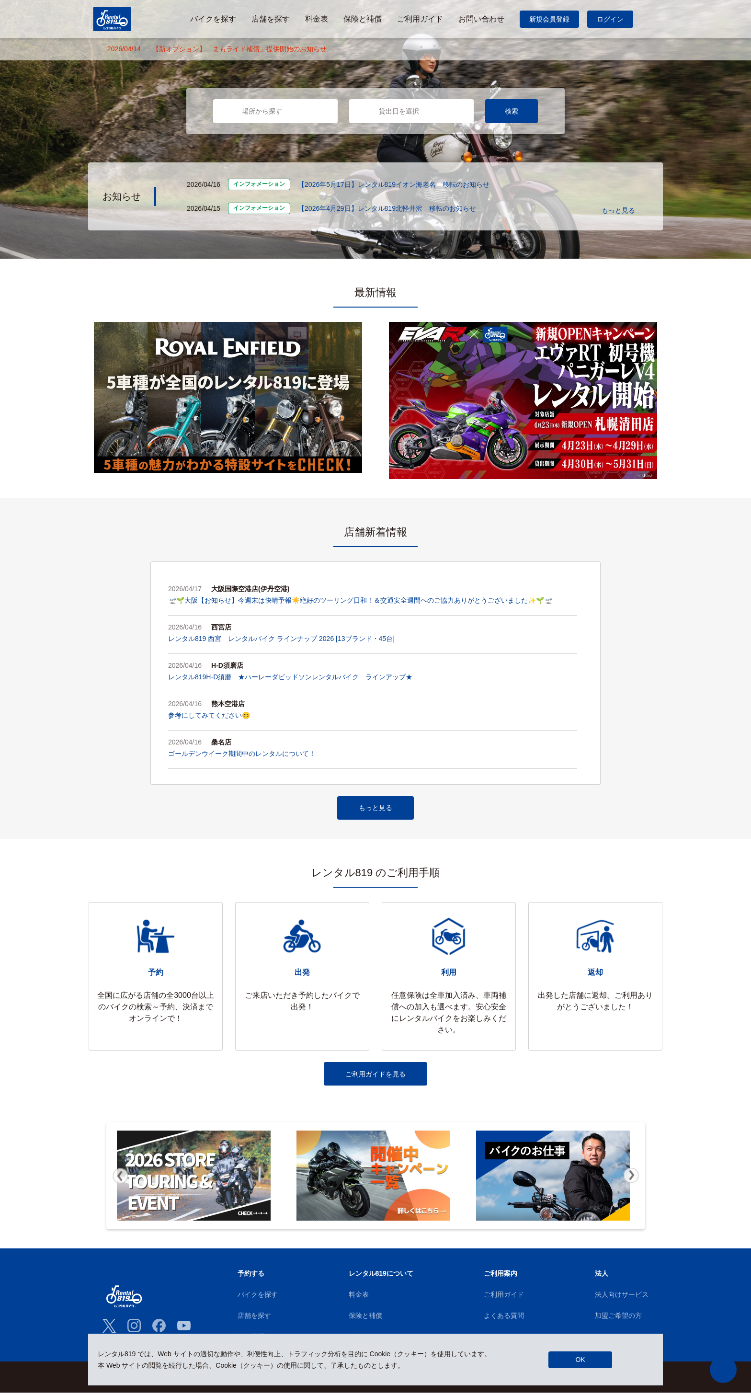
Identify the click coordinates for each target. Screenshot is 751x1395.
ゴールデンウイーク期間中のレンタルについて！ (242, 753)
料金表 (359, 1297)
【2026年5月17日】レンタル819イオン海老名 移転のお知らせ (393, 184)
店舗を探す (254, 1318)
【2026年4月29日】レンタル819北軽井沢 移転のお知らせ (387, 208)
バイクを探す (258, 1297)
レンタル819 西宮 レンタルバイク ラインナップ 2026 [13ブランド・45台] (281, 638)
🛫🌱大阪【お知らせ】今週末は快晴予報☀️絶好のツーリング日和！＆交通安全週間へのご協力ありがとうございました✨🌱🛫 (360, 600)
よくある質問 (504, 1318)
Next (631, 1178)
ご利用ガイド (504, 1297)
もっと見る (618, 210)
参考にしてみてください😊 (209, 715)
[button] (723, 1369)
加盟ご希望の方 (618, 1318)
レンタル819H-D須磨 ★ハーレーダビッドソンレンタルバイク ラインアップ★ (290, 677)
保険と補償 (365, 1318)
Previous (120, 1178)
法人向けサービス (622, 1297)
